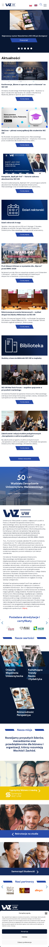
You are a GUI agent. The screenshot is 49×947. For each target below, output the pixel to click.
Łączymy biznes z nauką (23, 790)
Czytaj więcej (24, 99)
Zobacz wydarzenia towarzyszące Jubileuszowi (24, 494)
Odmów (24, 937)
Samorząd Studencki (25, 871)
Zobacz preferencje (24, 942)
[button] (46, 913)
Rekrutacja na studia (24, 833)
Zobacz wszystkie (24, 459)
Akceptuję (24, 932)
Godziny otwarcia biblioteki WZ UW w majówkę (21, 358)
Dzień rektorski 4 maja (11, 222)
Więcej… (25, 608)
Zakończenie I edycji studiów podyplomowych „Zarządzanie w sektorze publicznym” (21, 434)
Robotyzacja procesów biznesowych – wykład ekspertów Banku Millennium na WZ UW (21, 313)
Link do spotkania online (23, 40)
